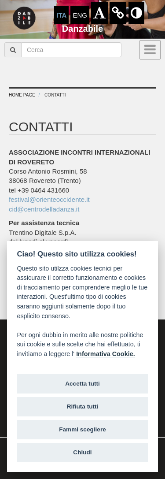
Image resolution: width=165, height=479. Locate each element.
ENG (80, 15)
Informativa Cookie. (105, 353)
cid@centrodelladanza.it (44, 209)
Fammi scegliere (82, 429)
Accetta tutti (82, 383)
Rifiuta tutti (83, 406)
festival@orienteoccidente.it (49, 199)
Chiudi (82, 452)
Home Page (22, 95)
